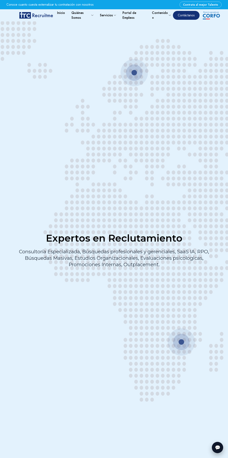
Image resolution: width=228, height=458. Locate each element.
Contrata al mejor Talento (200, 5)
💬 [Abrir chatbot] (217, 447)
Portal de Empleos (129, 15)
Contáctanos (186, 15)
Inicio (61, 12)
